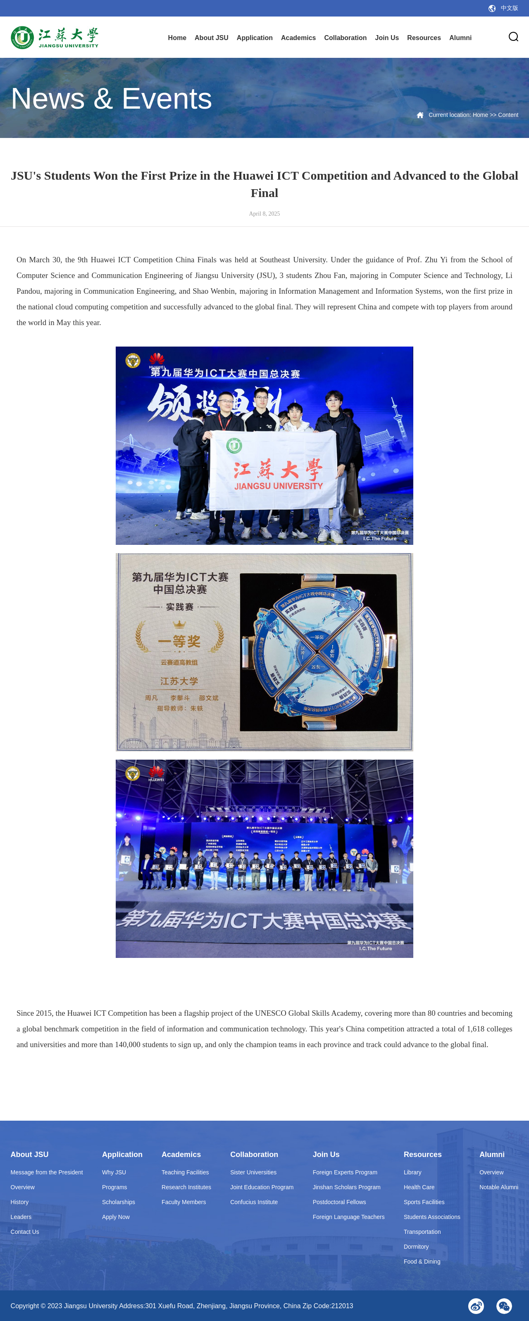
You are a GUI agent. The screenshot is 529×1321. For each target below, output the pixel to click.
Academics (298, 37)
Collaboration (345, 37)
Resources (424, 37)
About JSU (212, 37)
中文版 (509, 8)
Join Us (387, 37)
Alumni (460, 37)
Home (177, 37)
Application (255, 37)
